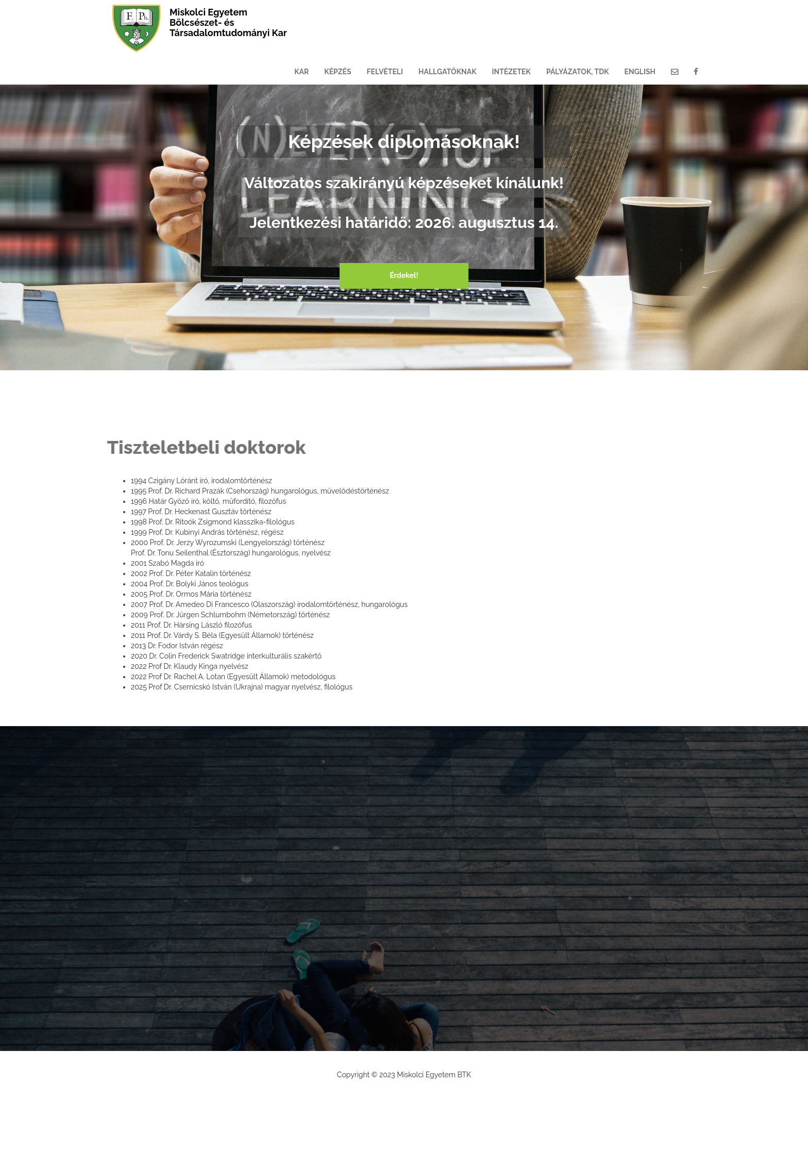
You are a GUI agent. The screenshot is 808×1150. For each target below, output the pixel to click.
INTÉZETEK (511, 72)
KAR (301, 72)
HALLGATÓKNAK (447, 72)
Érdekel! (404, 275)
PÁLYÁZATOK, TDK (577, 72)
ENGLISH (640, 72)
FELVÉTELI (385, 72)
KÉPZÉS (337, 72)
